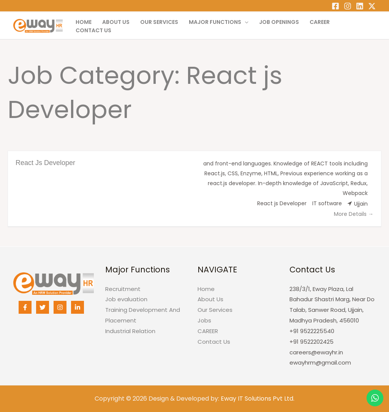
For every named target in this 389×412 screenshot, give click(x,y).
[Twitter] (372, 6)
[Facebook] (335, 6)
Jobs (204, 320)
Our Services (159, 22)
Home (84, 22)
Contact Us (93, 30)
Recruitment (123, 289)
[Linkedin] (360, 6)
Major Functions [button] (215, 22)
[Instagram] (347, 6)
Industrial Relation (130, 331)
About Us (116, 22)
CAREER (320, 22)
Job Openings (279, 22)
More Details (353, 214)
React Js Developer (45, 163)
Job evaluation (126, 299)
